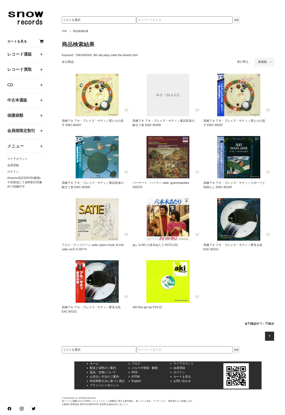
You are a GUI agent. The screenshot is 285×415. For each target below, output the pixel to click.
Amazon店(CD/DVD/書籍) (24, 177)
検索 (236, 20)
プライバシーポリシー (104, 385)
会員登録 (13, 165)
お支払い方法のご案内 (104, 376)
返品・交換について (103, 372)
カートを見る (25, 41)
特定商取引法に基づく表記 (107, 380)
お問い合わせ (182, 380)
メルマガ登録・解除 (145, 367)
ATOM (136, 376)
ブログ (136, 363)
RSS (135, 372)
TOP (64, 31)
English (136, 380)
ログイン (13, 171)
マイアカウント (17, 158)
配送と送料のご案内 (103, 367)
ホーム (94, 363)
